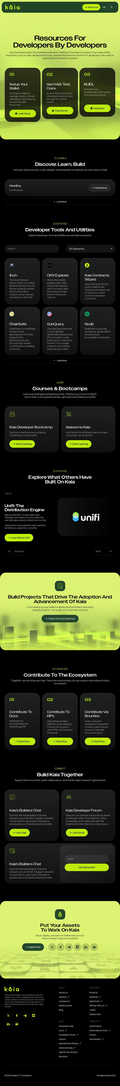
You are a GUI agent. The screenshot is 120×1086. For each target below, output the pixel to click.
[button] (104, 7)
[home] (12, 7)
